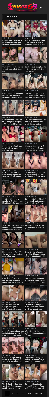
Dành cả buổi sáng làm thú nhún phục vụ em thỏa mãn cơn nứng (35, 69)
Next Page (38, 393)
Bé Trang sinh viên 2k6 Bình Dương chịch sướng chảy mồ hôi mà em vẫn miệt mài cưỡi (12, 174)
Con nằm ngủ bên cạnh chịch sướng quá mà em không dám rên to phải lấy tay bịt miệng (12, 280)
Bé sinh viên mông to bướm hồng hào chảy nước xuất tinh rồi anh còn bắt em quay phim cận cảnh (35, 386)
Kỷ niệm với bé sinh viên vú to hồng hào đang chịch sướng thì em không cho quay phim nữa (13, 122)
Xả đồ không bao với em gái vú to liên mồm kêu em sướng (35, 227)
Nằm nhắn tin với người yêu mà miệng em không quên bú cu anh (12, 254)
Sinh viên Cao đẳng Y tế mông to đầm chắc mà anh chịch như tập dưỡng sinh (35, 148)
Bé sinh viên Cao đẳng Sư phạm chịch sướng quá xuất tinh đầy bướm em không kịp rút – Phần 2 (12, 42)
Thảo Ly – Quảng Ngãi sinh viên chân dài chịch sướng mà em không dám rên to (13, 227)
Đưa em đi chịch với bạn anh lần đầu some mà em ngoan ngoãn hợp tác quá (35, 280)
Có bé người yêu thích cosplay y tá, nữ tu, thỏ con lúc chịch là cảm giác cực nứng (13, 201)
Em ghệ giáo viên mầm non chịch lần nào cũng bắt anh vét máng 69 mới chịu (35, 254)
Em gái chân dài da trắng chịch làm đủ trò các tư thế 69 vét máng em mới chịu (35, 42)
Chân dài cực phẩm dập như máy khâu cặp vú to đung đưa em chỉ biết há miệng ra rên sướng (12, 359)
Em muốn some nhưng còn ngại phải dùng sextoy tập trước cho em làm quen (13, 333)
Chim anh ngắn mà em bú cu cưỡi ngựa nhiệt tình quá (12, 69)
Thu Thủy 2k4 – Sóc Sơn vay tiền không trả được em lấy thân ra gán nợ (12, 386)
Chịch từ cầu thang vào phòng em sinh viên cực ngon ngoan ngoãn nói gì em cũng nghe (35, 359)
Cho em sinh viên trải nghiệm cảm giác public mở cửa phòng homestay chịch (12, 307)
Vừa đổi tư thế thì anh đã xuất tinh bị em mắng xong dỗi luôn (35, 333)
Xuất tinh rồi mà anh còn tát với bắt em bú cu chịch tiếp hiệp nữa (12, 148)
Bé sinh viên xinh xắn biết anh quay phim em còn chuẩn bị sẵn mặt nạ (35, 122)
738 (29, 393)
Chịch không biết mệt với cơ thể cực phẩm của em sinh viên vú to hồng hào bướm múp (35, 95)
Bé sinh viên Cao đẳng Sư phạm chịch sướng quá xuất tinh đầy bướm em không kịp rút (35, 201)
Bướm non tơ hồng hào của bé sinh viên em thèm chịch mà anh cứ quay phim (35, 307)
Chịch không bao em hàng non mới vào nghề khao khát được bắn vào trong (12, 95)
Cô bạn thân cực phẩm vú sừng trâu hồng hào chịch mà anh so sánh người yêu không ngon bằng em (35, 174)
